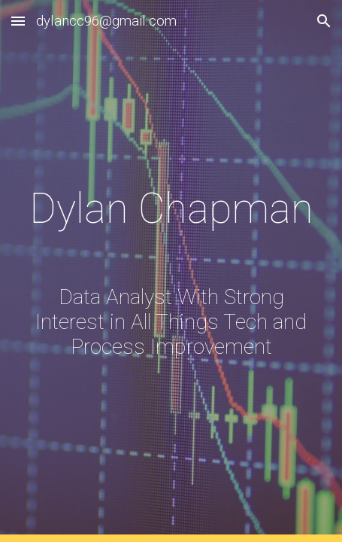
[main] (171, 270)
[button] (18, 20)
